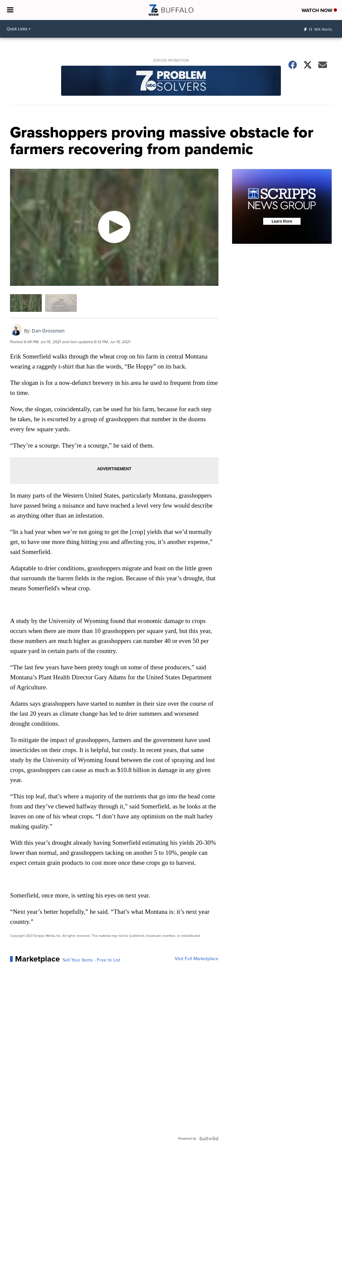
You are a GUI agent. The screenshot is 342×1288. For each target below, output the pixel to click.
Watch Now (319, 10)
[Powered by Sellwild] (208, 1138)
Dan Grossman (48, 331)
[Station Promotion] (171, 81)
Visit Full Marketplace (196, 958)
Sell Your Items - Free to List (91, 960)
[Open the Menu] (10, 10)
